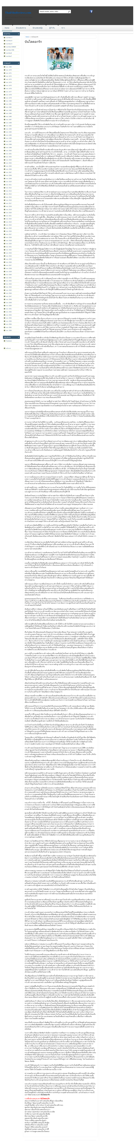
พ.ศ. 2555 (9, 321)
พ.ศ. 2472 (9, 76)
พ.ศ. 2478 (9, 95)
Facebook (9, 341)
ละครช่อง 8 (9, 40)
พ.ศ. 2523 (9, 222)
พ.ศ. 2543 (9, 284)
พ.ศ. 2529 (9, 240)
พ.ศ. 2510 (9, 181)
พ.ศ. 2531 (9, 247)
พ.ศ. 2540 (9, 274)
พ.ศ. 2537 (9, 265)
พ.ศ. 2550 (9, 305)
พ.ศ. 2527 (9, 234)
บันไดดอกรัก (33, 41)
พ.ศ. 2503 (9, 160)
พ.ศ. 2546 (9, 293)
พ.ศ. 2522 (9, 219)
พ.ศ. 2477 (9, 91)
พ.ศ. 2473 (9, 79)
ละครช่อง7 (9, 56)
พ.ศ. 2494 (9, 132)
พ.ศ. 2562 (9, 327)
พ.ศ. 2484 (9, 113)
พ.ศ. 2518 (9, 206)
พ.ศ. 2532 (9, 250)
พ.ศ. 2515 (9, 197)
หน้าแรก (8, 348)
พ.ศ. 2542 (9, 281)
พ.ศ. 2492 (9, 126)
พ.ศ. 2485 (9, 116)
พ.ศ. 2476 (9, 88)
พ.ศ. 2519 (9, 209)
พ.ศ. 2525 (9, 228)
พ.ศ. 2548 (9, 299)
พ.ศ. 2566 (9, 330)
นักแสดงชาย (21, 28)
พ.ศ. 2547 (9, 296)
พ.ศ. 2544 (9, 287)
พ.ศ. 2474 (9, 82)
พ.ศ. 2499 (9, 147)
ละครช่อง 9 (9, 44)
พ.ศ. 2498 (9, 144)
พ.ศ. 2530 (9, 243)
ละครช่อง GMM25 (11, 47)
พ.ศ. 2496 (9, 138)
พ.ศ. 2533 (9, 253)
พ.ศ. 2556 (9, 324)
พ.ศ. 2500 (9, 150)
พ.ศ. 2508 (9, 175)
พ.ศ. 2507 (9, 172)
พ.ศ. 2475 (9, 85)
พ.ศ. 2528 (9, 237)
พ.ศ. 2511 (9, 185)
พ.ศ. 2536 (9, 262)
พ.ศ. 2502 (9, 157)
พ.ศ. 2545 (9, 290)
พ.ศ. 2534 (9, 256)
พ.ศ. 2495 (9, 135)
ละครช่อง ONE (10, 50)
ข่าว (63, 28)
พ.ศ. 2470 (9, 70)
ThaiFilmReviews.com (18, 12)
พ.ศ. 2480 (9, 101)
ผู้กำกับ (52, 28)
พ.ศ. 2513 (9, 191)
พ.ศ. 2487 (9, 119)
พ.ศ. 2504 (9, 163)
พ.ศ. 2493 (9, 129)
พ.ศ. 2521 (9, 216)
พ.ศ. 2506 (9, 169)
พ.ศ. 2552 (9, 312)
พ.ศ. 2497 (9, 141)
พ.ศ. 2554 (9, 318)
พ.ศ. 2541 (9, 278)
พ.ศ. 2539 (9, 271)
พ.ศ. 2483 (9, 110)
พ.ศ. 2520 (9, 212)
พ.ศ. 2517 (9, 203)
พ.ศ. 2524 (9, 225)
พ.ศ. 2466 (9, 67)
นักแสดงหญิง (38, 28)
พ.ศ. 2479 (9, 98)
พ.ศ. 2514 (9, 194)
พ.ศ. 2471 (9, 73)
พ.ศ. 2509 (9, 178)
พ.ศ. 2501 (9, 154)
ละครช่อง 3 (9, 37)
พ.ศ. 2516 (9, 200)
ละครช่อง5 (9, 53)
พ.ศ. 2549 (9, 302)
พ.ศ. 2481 (9, 104)
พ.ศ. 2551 (9, 309)
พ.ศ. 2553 (9, 315)
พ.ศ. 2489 (9, 123)
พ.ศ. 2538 (9, 268)
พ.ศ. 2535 (9, 259)
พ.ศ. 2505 (9, 166)
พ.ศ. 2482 (9, 107)
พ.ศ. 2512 (9, 188)
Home (7, 28)
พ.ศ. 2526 (9, 231)
